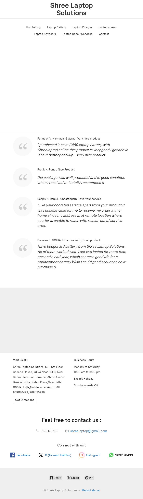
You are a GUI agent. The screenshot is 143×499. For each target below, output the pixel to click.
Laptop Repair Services (77, 34)
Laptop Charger (82, 27)
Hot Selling (33, 27)
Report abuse (91, 490)
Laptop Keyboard (45, 34)
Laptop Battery (56, 27)
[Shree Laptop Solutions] (71, 9)
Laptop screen (108, 27)
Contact (104, 34)
